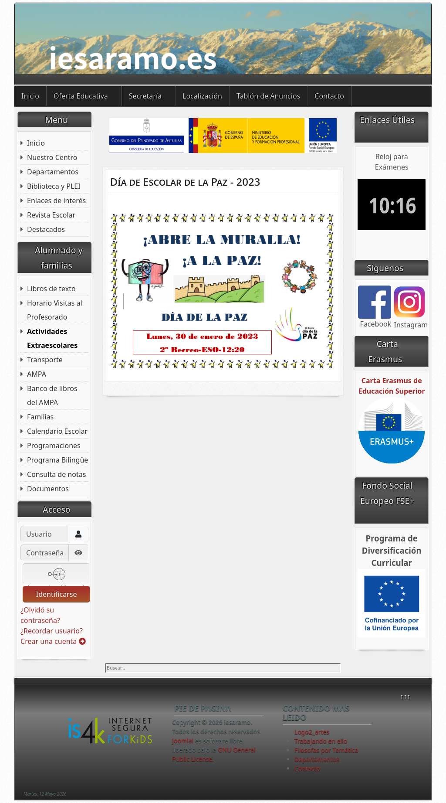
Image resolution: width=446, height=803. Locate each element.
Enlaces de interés (56, 200)
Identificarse (56, 594)
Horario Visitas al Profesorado (54, 310)
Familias (40, 417)
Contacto (329, 96)
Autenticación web (56, 574)
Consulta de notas (56, 474)
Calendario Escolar (57, 431)
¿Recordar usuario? (51, 631)
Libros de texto (51, 288)
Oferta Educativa (81, 96)
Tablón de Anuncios (268, 96)
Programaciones (54, 445)
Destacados (46, 229)
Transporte (45, 359)
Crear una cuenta (52, 641)
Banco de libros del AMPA (52, 395)
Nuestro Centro (52, 157)
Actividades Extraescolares (52, 338)
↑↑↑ (405, 696)
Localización (202, 96)
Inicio (30, 96)
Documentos (48, 488)
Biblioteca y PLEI (54, 186)
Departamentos (52, 172)
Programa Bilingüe (57, 460)
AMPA (36, 374)
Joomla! (182, 740)
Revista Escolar (51, 215)
